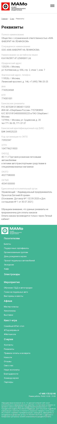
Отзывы (7, 361)
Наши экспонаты (12, 370)
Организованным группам (16, 252)
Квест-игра (10, 320)
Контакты (8, 345)
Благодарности (11, 374)
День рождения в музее (15, 256)
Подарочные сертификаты (16, 248)
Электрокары (12, 274)
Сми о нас (8, 365)
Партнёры (8, 382)
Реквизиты (9, 349)
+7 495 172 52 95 (47, 393)
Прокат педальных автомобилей (19, 260)
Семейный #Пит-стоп (14, 326)
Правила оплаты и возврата (17, 353)
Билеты (7, 244)
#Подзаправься (11, 330)
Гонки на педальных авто (16, 292)
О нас (12, 19)
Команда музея (11, 378)
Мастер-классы (11, 306)
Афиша (8, 300)
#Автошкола (10, 334)
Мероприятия (12, 282)
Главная (4, 19)
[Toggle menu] (52, 5)
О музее (8, 339)
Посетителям (12, 238)
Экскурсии (9, 264)
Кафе (6, 269)
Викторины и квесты (13, 296)
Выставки (8, 315)
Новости (8, 357)
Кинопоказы (10, 311)
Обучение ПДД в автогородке (18, 288)
